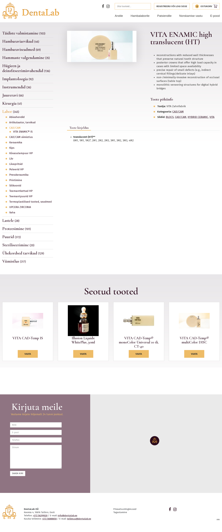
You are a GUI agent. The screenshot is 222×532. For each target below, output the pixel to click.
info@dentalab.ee (67, 515)
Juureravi (13, 95)
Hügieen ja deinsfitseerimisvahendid (26, 68)
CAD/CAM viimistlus (21, 137)
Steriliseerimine (18, 245)
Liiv (11, 158)
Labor (10, 111)
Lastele (10, 220)
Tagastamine (120, 512)
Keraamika (15, 142)
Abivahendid (17, 117)
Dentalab (30, 10)
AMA (218, 519)
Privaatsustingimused (124, 509)
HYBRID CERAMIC (198, 117)
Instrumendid (16, 87)
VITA (212, 117)
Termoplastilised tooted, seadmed (30, 201)
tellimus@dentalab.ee (79, 518)
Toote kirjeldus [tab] (79, 128)
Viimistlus (14, 261)
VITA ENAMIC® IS (23, 131)
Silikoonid (15, 185)
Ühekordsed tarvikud (23, 253)
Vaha (12, 212)
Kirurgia (12, 103)
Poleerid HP (16, 169)
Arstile (119, 15)
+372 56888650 (49, 518)
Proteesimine (16, 228)
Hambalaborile (140, 15)
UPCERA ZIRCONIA (20, 207)
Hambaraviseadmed (21, 49)
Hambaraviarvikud (20, 41)
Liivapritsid (16, 164)
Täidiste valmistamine (23, 33)
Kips (11, 147)
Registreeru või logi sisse (171, 6)
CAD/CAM (15, 127)
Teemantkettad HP (21, 191)
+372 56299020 (40, 515)
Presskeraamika (19, 174)
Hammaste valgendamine (26, 57)
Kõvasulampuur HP (21, 153)
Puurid (11, 236)
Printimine (15, 180)
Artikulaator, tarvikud (22, 122)
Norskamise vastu (191, 15)
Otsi (147, 6)
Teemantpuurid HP (20, 196)
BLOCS (170, 117)
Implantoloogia (17, 78)
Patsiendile (164, 15)
